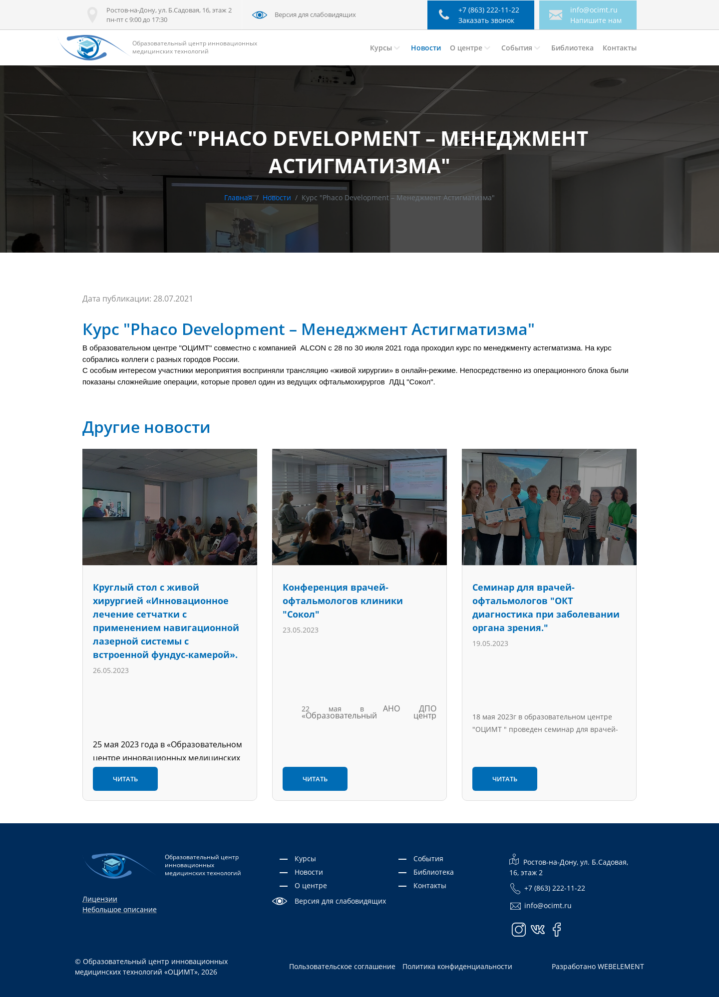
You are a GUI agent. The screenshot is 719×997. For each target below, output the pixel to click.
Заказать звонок (486, 20)
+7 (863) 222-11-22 (547, 889)
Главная (238, 197)
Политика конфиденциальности (457, 966)
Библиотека (433, 872)
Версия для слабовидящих (340, 901)
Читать (125, 778)
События (428, 858)
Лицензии (99, 899)
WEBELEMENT (621, 966)
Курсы (305, 858)
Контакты (429, 885)
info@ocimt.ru (594, 9)
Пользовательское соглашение (342, 966)
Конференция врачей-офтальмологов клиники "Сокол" (343, 600)
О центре (311, 885)
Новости (277, 197)
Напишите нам (596, 20)
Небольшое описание (119, 909)
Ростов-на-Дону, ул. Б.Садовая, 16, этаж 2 (568, 865)
